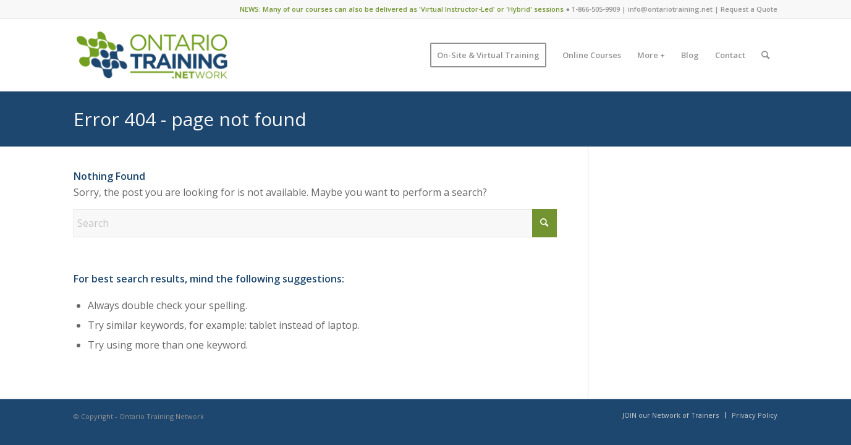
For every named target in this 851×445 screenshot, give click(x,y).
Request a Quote (749, 9)
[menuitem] (488, 55)
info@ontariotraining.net (670, 9)
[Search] (765, 55)
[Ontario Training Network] (152, 55)
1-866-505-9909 (596, 9)
